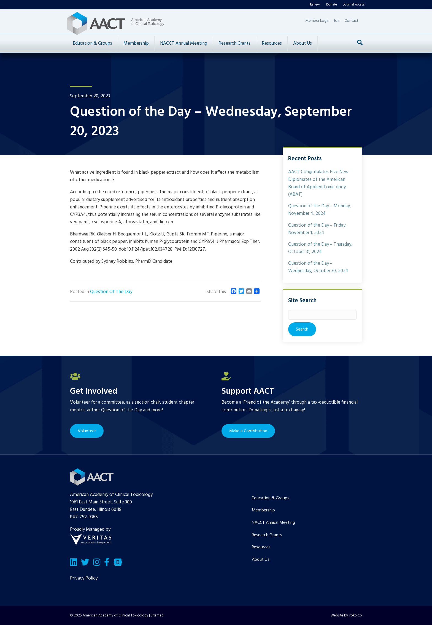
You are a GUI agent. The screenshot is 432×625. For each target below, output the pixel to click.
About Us (302, 43)
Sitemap (157, 615)
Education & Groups (92, 43)
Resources (272, 43)
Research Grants (234, 43)
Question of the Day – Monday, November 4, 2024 (319, 209)
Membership (136, 43)
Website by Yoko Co (346, 615)
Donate (331, 4)
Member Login (317, 21)
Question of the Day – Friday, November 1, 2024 (317, 229)
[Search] (360, 42)
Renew (315, 4)
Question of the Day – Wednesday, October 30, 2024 (318, 267)
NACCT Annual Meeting (183, 43)
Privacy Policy (84, 578)
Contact (351, 21)
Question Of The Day (111, 292)
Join (337, 21)
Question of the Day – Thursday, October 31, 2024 (320, 248)
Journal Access (354, 4)
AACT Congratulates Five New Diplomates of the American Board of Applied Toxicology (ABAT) (318, 183)
